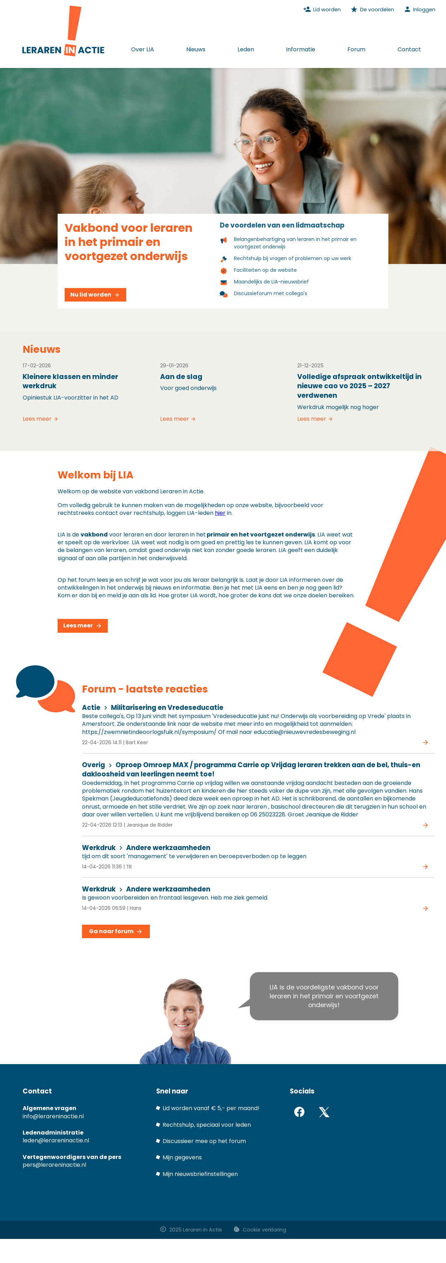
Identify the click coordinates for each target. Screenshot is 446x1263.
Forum (356, 49)
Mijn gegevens (182, 1157)
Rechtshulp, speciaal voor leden (207, 1125)
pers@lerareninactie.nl (54, 1165)
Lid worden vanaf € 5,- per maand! (211, 1108)
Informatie (300, 49)
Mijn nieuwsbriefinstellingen (200, 1174)
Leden (245, 49)
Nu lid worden (95, 295)
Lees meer (41, 419)
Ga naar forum (116, 931)
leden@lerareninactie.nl (56, 1140)
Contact (409, 49)
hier (220, 513)
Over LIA (142, 49)
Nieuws (195, 49)
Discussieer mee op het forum (204, 1141)
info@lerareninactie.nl (53, 1116)
